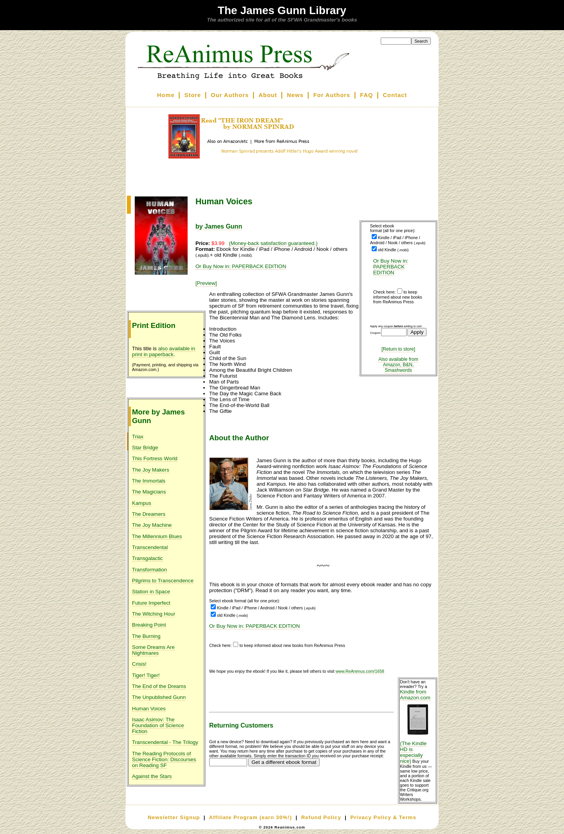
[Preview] (206, 283)
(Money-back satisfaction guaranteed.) (273, 243)
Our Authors (230, 95)
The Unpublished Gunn (159, 697)
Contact (395, 95)
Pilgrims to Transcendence (162, 581)
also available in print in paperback (163, 351)
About (267, 95)
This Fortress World (154, 458)
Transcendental (150, 547)
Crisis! (139, 664)
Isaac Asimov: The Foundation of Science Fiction (158, 725)
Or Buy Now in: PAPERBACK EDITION (391, 267)
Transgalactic (147, 558)
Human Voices (149, 709)
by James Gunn (218, 226)
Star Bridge (145, 447)
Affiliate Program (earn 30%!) (250, 817)
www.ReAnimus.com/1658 (360, 671)
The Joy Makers (150, 470)
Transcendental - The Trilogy (165, 742)
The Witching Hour (153, 614)
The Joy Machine (152, 525)
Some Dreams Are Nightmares (153, 650)
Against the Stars (152, 776)
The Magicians (149, 492)
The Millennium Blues (157, 536)
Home (166, 95)
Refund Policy (321, 817)
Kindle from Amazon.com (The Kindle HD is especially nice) (417, 726)
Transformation (149, 570)
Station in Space (151, 591)
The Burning (146, 636)
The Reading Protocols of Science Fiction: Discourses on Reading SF (164, 759)
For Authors (331, 95)
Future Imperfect (151, 603)
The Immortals (148, 481)
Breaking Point (149, 625)
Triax (137, 437)
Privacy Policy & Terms (383, 817)
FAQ (366, 95)
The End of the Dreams (159, 686)
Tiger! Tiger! (146, 675)
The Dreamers (148, 514)
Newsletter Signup (174, 817)
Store (192, 95)
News (295, 95)
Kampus (141, 503)
